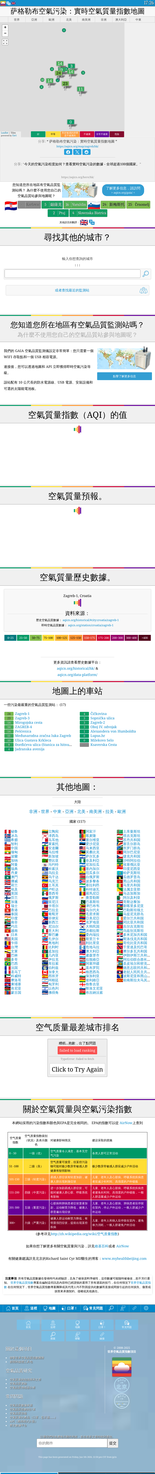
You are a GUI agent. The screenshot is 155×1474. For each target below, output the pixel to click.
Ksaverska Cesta (98, 744)
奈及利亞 (89, 860)
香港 (11, 910)
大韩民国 (89, 926)
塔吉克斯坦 (128, 835)
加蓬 (11, 901)
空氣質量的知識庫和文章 (25, 1379)
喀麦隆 (87, 835)
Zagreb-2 (92, 722)
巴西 (11, 963)
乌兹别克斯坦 (130, 930)
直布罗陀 (89, 967)
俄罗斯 (50, 897)
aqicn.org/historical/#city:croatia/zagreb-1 (91, 620)
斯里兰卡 (89, 938)
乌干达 (50, 877)
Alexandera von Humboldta (108, 731)
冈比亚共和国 (130, 922)
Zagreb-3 (17, 718)
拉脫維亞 (89, 959)
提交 (112, 1443)
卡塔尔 (50, 905)
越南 (11, 930)
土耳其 (50, 885)
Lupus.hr (92, 735)
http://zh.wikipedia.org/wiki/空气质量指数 (84, 1233)
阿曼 (11, 864)
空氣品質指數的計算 (23, 1409)
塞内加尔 (89, 868)
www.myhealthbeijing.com (124, 1258)
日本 (11, 934)
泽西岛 (50, 835)
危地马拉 (89, 947)
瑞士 (11, 905)
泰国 (11, 914)
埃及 (11, 889)
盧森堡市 (89, 955)
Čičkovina (93, 713)
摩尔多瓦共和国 (132, 951)
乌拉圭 (50, 872)
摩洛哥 (12, 980)
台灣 (11, 947)
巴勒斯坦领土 (130, 910)
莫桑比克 (89, 852)
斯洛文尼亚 (91, 988)
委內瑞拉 (89, 934)
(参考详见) (78, 1184)
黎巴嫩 (50, 934)
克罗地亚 (89, 922)
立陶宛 (50, 831)
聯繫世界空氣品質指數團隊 (27, 1358)
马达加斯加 (128, 893)
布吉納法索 (91, 992)
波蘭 (11, 856)
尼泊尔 (50, 926)
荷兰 (11, 885)
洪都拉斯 (89, 930)
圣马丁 (12, 971)
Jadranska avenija (24, 749)
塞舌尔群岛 (128, 843)
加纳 (11, 860)
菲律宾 (50, 918)
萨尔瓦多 (89, 856)
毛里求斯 (89, 914)
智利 (11, 843)
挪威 (11, 881)
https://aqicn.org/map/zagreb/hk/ (77, 146)
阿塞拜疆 (89, 963)
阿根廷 (50, 980)
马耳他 (50, 839)
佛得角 (50, 992)
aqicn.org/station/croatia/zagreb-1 (90, 625)
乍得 (11, 942)
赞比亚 (50, 860)
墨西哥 (50, 893)
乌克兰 (50, 881)
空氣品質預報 (18, 1413)
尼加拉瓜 (89, 864)
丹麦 (11, 872)
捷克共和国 (128, 856)
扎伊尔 (50, 938)
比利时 (50, 947)
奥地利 (50, 942)
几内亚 (50, 955)
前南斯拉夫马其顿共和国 (132, 982)
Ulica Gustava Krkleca (27, 740)
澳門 (11, 877)
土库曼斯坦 (128, 831)
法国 (11, 967)
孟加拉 (50, 951)
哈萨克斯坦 (128, 872)
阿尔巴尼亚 (128, 852)
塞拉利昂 (89, 885)
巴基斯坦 (89, 901)
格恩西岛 (89, 971)
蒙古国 (12, 992)
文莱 (11, 951)
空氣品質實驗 (18, 1383)
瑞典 (11, 868)
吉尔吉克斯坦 (130, 926)
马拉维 (50, 852)
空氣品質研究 (19, 1370)
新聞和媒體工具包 (21, 1362)
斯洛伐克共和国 (132, 938)
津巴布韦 (89, 905)
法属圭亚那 (128, 889)
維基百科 (101, 1246)
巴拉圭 (50, 910)
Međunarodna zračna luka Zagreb (37, 735)
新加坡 (50, 856)
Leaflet (4, 132)
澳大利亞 (89, 951)
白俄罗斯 (89, 877)
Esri (14, 135)
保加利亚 (89, 975)
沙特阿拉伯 (128, 860)
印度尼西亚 (128, 868)
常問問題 (14, 1396)
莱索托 (50, 843)
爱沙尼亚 (89, 843)
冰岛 (11, 835)
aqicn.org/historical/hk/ (76, 668)
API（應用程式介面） (24, 1421)
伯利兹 (50, 967)
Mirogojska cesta (23, 722)
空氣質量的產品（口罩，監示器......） (33, 1417)
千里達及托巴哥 (132, 947)
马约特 (50, 864)
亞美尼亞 (89, 918)
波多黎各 (89, 881)
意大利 (50, 930)
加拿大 (50, 971)
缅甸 (11, 852)
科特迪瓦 (89, 889)
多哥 (11, 959)
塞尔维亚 (89, 839)
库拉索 (50, 963)
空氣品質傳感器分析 (23, 1387)
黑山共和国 (128, 881)
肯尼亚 (12, 988)
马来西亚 (89, 848)
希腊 (11, 839)
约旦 (11, 926)
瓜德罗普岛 (128, 877)
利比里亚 (89, 942)
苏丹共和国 (128, 839)
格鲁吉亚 (89, 984)
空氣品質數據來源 (21, 1405)
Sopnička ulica (97, 718)
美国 (11, 938)
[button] (5, 28)
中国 (11, 848)
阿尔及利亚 (128, 897)
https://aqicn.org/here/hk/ (77, 177)
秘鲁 (11, 831)
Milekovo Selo (97, 740)
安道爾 (50, 848)
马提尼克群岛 (130, 914)
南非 (11, 922)
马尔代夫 (89, 910)
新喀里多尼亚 (130, 905)
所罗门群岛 (128, 848)
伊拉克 (50, 959)
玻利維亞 (89, 980)
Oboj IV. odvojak (98, 726)
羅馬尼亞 (89, 893)
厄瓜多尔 (89, 872)
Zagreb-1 (17, 713)
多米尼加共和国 (132, 934)
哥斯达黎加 (128, 901)
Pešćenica (17, 731)
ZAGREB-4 (18, 726)
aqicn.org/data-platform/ (77, 674)
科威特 (12, 975)
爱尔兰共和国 (130, 918)
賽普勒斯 (89, 897)
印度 (11, 918)
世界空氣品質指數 (21, 1282)
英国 (11, 893)
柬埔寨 (12, 984)
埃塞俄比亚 (128, 864)
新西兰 (50, 922)
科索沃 (50, 868)
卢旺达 (50, 889)
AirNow (125, 1122)
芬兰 (11, 897)
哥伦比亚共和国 (132, 942)
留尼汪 (50, 901)
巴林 (11, 955)
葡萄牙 (50, 914)
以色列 (50, 988)
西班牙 (50, 975)
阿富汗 (87, 831)
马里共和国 (128, 885)
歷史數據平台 (18, 1425)
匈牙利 (50, 984)
